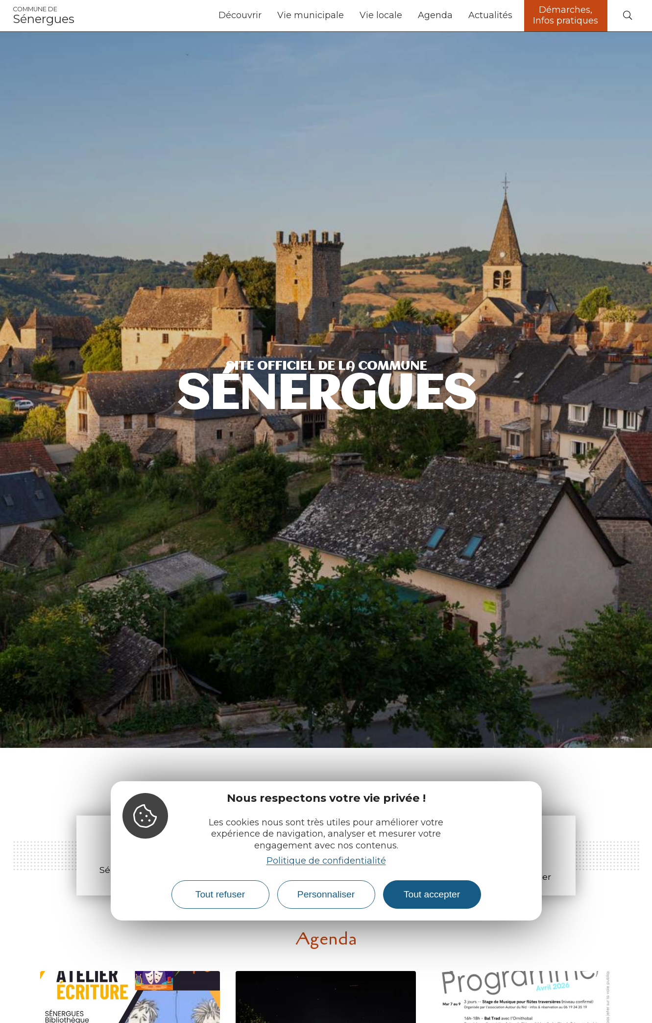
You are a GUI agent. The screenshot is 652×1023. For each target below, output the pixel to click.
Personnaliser (326, 894)
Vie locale (381, 15)
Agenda (435, 15)
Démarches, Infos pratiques (565, 15)
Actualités (490, 15)
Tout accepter (432, 894)
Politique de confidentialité (326, 860)
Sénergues (43, 16)
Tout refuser (220, 894)
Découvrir (240, 15)
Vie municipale (310, 15)
